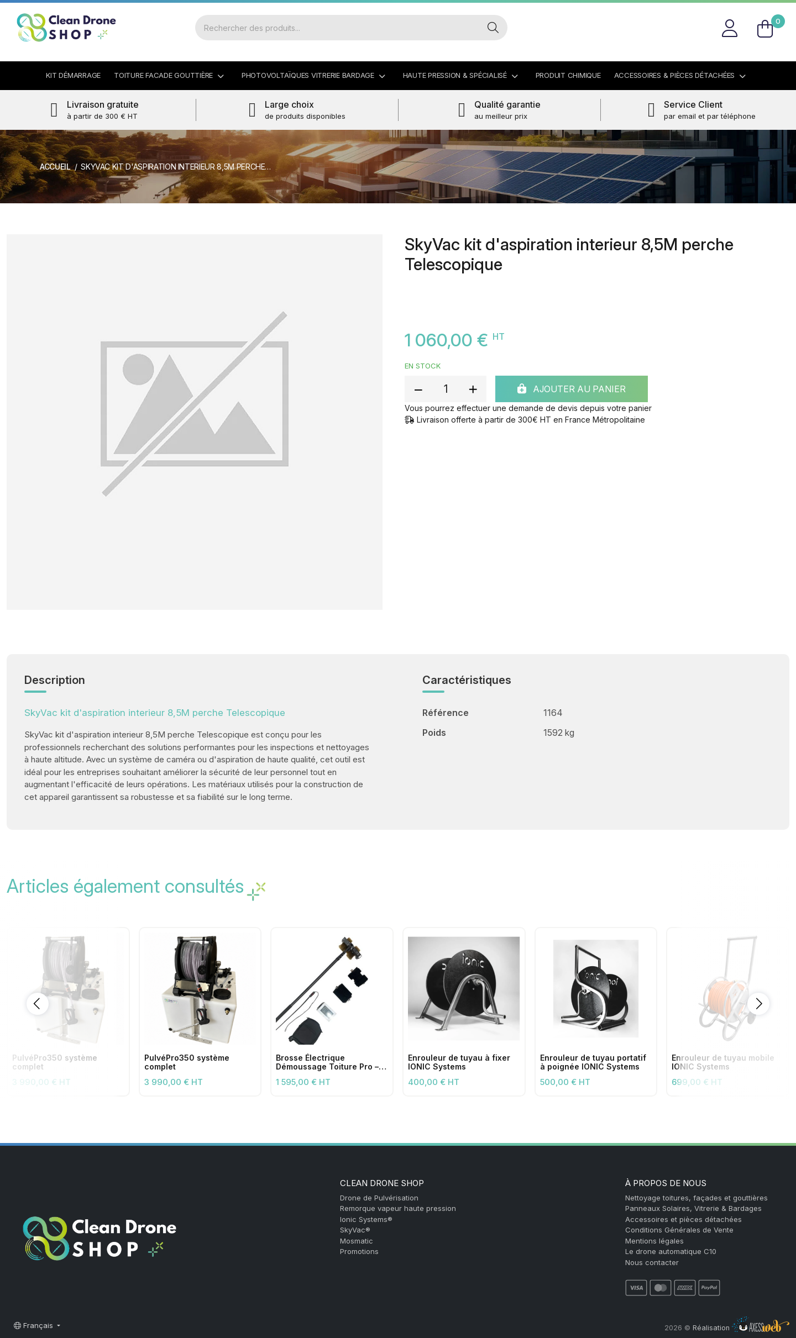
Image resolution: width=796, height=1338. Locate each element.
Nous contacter (652, 1262)
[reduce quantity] (418, 389)
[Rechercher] (337, 27)
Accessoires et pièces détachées (683, 1219)
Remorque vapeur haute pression (398, 1208)
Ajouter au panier (571, 388)
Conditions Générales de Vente (679, 1229)
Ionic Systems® (366, 1219)
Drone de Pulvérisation (379, 1197)
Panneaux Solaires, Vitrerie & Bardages (693, 1208)
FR (776, 13)
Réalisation (741, 1328)
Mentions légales (654, 1240)
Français (34, 1325)
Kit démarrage (73, 75)
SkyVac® (355, 1229)
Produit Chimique (568, 75)
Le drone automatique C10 (670, 1251)
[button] (38, 1004)
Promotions (359, 1251)
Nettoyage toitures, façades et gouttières (696, 1197)
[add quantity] (472, 389)
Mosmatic (356, 1240)
